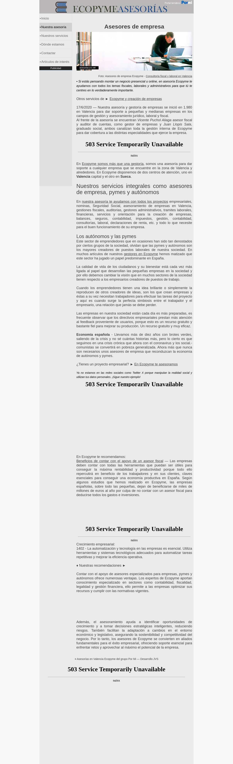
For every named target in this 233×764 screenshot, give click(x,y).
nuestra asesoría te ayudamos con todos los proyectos (125, 202)
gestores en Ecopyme (141, 254)
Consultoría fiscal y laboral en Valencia (169, 76)
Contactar (48, 53)
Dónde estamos (52, 44)
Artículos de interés (55, 62)
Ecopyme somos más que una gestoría (113, 164)
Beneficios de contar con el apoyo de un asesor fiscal (119, 461)
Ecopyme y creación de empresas (136, 99)
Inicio (45, 18)
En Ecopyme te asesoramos (156, 364)
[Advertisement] (134, 419)
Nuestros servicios (54, 36)
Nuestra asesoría (53, 27)
